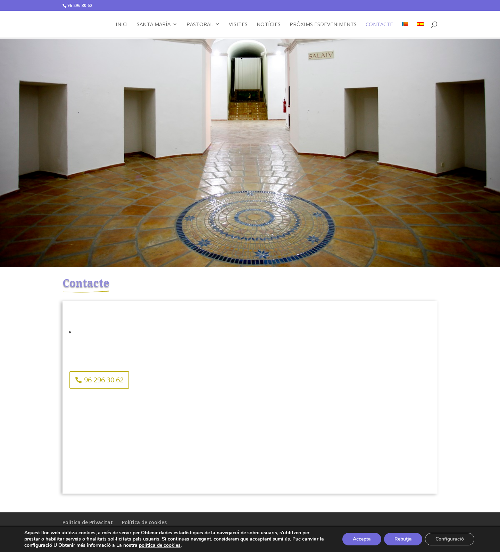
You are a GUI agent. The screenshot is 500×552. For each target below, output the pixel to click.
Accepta (362, 539)
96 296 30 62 (104, 379)
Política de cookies (144, 522)
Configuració (449, 539)
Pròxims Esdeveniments (323, 24)
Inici (122, 24)
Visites (238, 24)
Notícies (269, 24)
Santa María (153, 24)
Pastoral (199, 24)
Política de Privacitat (87, 522)
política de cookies (160, 545)
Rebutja (403, 539)
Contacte (379, 24)
